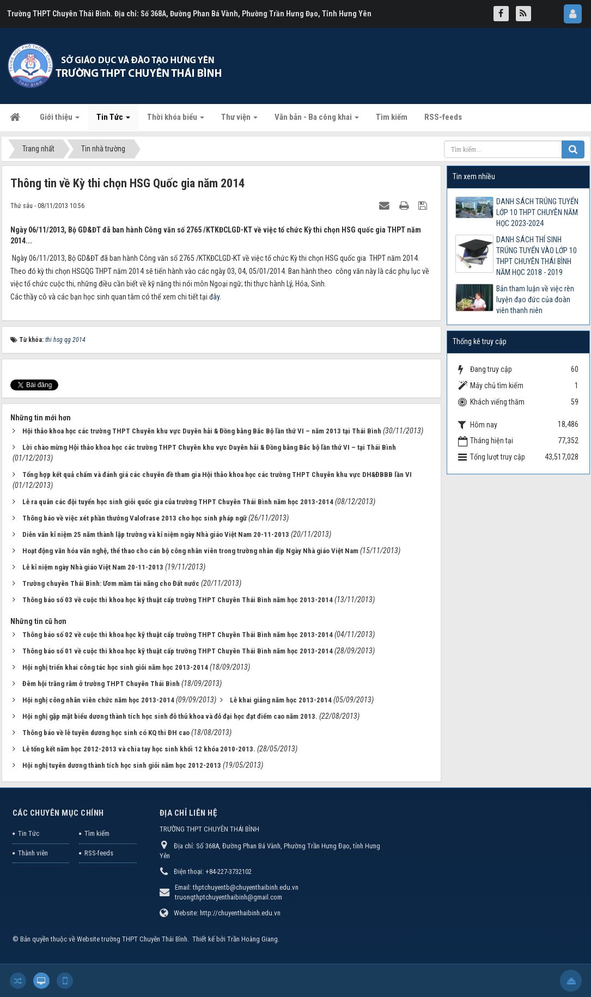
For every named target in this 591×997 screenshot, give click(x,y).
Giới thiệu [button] (60, 120)
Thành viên (33, 853)
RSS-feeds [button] (443, 117)
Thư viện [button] (239, 120)
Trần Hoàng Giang (252, 939)
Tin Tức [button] (113, 120)
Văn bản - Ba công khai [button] (317, 120)
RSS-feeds (98, 853)
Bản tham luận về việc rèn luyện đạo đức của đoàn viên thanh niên (535, 299)
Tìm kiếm (96, 833)
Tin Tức (28, 833)
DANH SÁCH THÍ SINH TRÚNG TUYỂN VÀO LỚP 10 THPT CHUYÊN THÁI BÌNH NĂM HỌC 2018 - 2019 (536, 256)
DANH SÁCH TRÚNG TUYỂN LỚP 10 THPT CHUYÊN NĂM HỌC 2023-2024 (537, 212)
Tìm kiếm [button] (391, 117)
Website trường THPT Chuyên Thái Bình (132, 939)
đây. (215, 296)
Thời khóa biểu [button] (175, 120)
